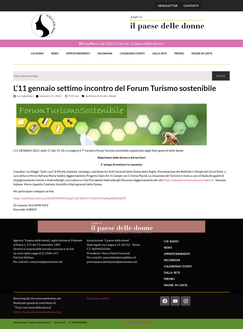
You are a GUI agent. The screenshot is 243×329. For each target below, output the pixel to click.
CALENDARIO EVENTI (132, 53)
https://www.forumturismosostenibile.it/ (188, 180)
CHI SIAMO (37, 53)
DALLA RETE (159, 53)
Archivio (90, 96)
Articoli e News (106, 96)
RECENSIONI (105, 53)
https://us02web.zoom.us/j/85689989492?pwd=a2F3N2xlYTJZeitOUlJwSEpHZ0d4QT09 (69, 198)
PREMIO (179, 53)
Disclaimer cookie (98, 298)
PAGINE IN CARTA (202, 53)
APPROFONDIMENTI (78, 53)
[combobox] (112, 76)
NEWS (54, 53)
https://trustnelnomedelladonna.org (37, 312)
